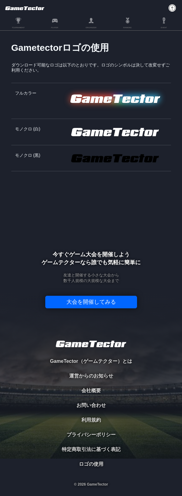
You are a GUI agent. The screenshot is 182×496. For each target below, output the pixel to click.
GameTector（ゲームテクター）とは (91, 361)
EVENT (164, 27)
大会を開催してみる (91, 302)
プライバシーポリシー (91, 434)
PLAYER (54, 27)
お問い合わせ (91, 405)
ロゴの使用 (91, 464)
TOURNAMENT (18, 27)
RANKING (127, 27)
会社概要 (91, 390)
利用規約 (91, 420)
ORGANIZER (91, 27)
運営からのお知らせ (91, 375)
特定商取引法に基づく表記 (91, 449)
